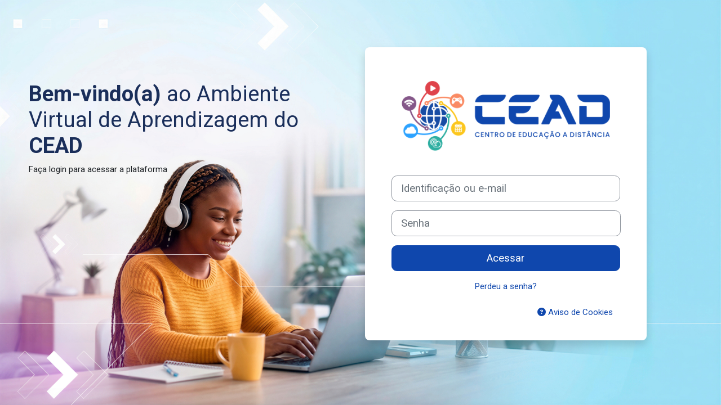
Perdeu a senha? (506, 286)
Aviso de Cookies (575, 312)
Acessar (505, 258)
